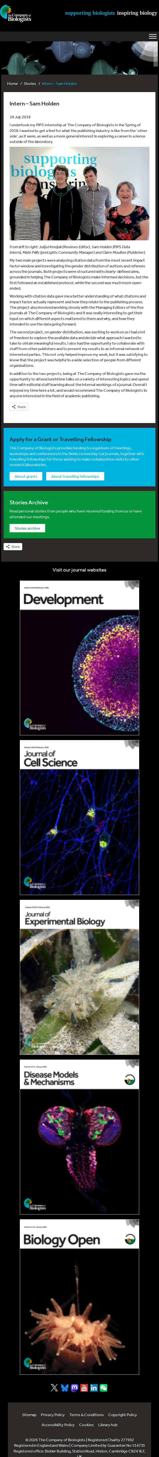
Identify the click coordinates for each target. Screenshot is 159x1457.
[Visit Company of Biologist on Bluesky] (65, 1388)
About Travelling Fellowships (75, 476)
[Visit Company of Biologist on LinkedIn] (94, 1388)
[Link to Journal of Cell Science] (79, 817)
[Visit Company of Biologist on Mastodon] (74, 1388)
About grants (26, 476)
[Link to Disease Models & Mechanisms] (79, 1137)
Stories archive (27, 528)
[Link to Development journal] (79, 658)
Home (12, 83)
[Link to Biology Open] (79, 1297)
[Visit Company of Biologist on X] (54, 1387)
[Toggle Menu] (153, 36)
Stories (30, 83)
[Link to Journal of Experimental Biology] (79, 977)
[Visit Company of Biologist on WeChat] (103, 1390)
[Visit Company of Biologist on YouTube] (84, 1388)
